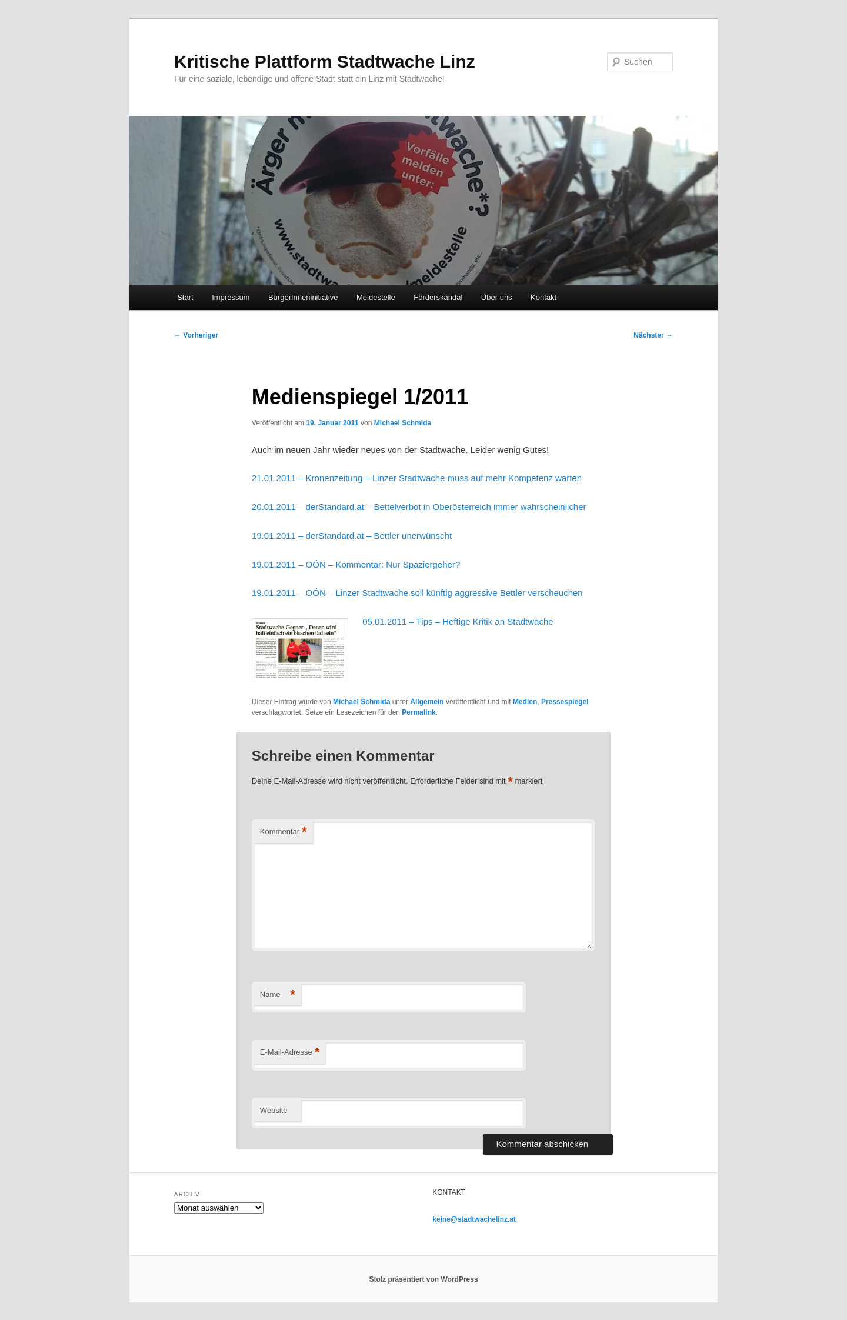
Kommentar (283, 832)
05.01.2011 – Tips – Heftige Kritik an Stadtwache (457, 621)
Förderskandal (438, 297)
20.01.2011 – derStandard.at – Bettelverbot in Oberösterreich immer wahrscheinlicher (419, 507)
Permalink (418, 712)
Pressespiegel (565, 702)
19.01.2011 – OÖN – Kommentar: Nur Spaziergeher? (356, 564)
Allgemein (426, 702)
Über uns (496, 297)
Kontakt (543, 297)
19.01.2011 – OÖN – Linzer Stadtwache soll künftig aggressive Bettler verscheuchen (417, 593)
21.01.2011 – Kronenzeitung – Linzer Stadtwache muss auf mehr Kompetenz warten (417, 478)
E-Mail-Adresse (289, 1052)
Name (277, 995)
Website (274, 1110)
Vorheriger (196, 335)
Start (185, 297)
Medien (525, 702)
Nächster (653, 335)
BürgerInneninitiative (303, 297)
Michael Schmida (402, 423)
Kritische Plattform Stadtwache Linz (324, 61)
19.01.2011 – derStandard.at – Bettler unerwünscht (352, 536)
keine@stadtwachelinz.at (474, 1219)
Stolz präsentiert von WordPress (423, 1279)
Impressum (230, 297)
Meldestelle (375, 297)
